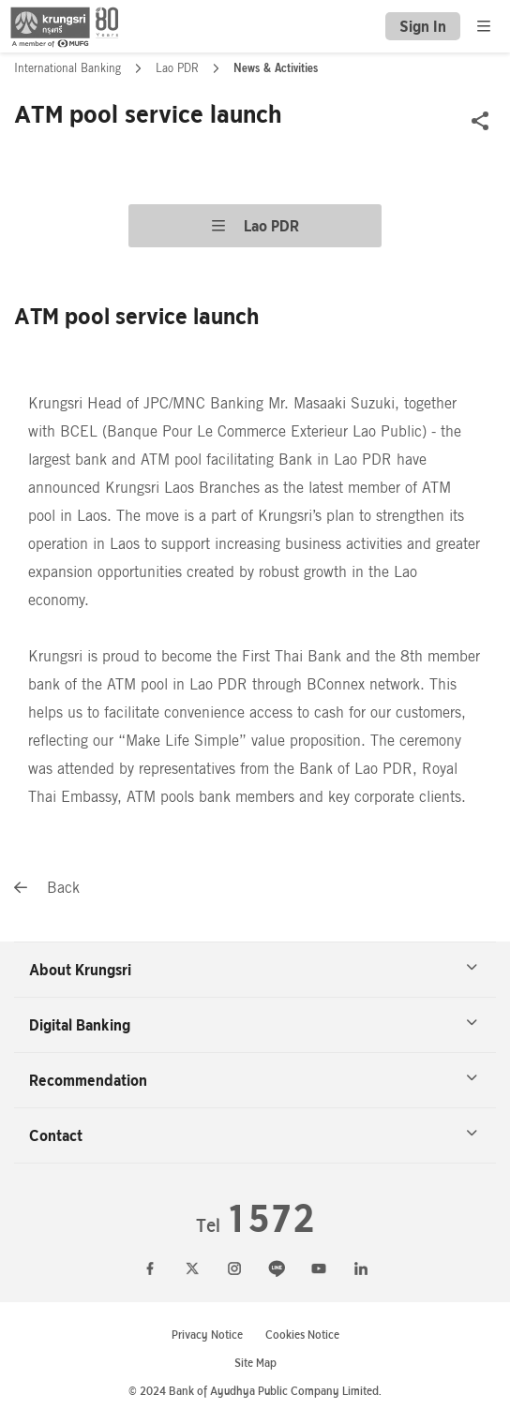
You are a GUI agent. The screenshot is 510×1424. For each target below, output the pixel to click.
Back (47, 887)
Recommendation (253, 1080)
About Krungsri (253, 969)
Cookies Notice (302, 1334)
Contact (253, 1135)
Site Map (255, 1363)
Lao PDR (179, 68)
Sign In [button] (422, 26)
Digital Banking (253, 1025)
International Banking (69, 68)
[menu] (483, 26)
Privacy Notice (207, 1334)
